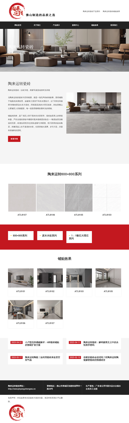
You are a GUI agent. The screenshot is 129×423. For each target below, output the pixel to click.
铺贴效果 (94, 25)
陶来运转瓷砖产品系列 (91, 11)
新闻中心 (75, 25)
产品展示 (56, 25)
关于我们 (37, 25)
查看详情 (14, 139)
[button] (9, 50)
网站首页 (17, 25)
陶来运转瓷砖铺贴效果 (111, 11)
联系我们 (114, 25)
